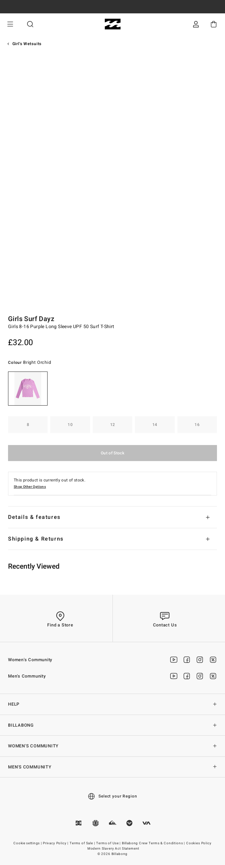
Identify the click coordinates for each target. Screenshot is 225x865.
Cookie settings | (28, 843)
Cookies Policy (199, 843)
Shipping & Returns (36, 539)
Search (30, 24)
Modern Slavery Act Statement (113, 848)
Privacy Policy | (56, 843)
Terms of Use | (109, 843)
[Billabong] (113, 24)
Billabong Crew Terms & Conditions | (154, 843)
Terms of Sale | (83, 843)
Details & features (34, 517)
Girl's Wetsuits (27, 44)
